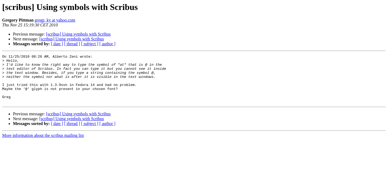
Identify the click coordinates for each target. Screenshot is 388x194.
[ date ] (57, 43)
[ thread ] (72, 43)
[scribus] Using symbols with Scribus (78, 34)
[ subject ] (89, 43)
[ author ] (107, 43)
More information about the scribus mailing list (43, 145)
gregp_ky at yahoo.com (55, 20)
